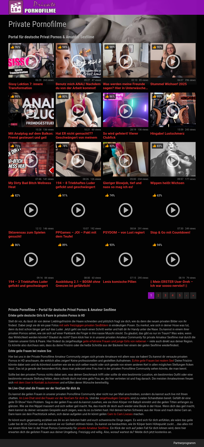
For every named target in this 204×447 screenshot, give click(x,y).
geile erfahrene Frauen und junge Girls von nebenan (114, 341)
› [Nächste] (186, 295)
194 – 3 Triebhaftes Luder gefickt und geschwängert (28, 284)
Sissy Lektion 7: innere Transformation (25, 86)
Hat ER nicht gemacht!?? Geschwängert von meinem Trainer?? (76, 137)
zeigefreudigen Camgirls (115, 398)
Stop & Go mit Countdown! (170, 232)
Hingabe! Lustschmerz (167, 133)
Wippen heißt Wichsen (167, 183)
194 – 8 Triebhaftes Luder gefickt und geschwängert (75, 185)
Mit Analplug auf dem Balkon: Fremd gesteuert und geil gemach (30, 137)
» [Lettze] (193, 295)
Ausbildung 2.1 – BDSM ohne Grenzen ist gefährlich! (78, 284)
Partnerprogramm (185, 443)
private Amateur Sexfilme (93, 428)
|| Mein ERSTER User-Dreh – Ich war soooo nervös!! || (171, 284)
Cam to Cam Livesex (120, 414)
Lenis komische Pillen (119, 282)
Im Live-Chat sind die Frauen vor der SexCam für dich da (53, 398)
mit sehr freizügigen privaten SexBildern (83, 325)
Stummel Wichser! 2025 (168, 84)
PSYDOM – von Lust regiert (124, 232)
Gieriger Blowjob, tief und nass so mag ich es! (122, 185)
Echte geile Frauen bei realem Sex (153, 360)
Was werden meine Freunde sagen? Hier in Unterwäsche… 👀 (125, 88)
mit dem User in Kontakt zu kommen (36, 382)
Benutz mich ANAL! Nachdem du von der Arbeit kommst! (78, 86)
